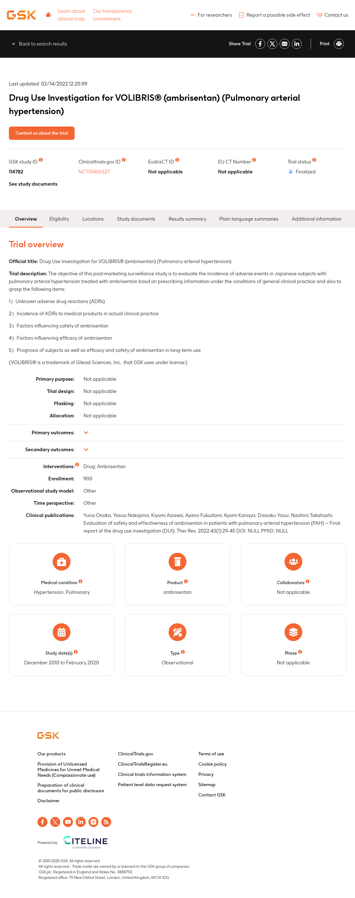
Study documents (136, 219)
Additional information (316, 219)
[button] (177, 432)
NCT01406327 (94, 172)
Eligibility (59, 219)
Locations (93, 219)
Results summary (187, 219)
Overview (26, 218)
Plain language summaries (248, 219)
